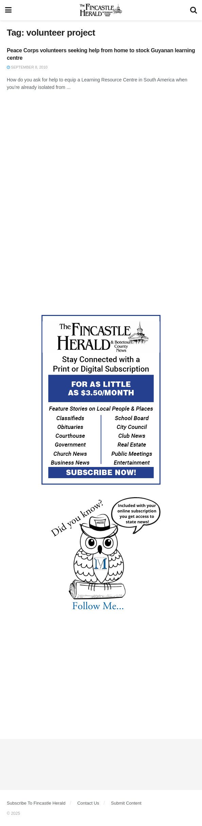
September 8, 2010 (27, 67)
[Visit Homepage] (101, 10)
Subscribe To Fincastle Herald (36, 803)
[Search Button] (193, 10)
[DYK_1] (101, 554)
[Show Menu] (8, 10)
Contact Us (88, 803)
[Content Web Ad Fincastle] (101, 399)
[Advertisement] (101, 152)
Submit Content (126, 803)
